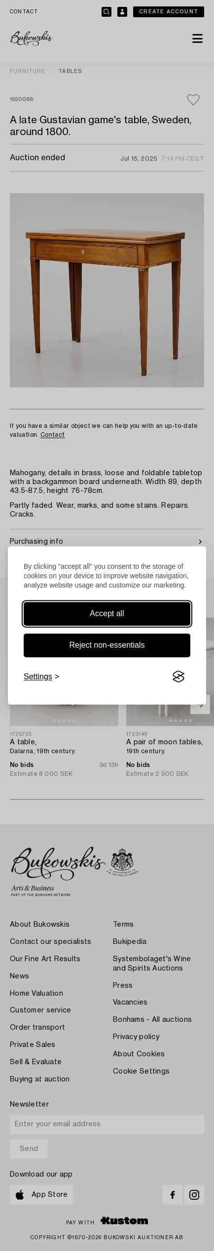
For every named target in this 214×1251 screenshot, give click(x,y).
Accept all (107, 613)
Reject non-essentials (107, 645)
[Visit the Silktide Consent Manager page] (178, 677)
